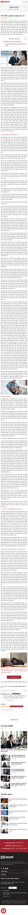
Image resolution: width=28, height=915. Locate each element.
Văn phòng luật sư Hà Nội (14, 900)
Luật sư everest (4, 900)
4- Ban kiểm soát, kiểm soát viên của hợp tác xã (15, 44)
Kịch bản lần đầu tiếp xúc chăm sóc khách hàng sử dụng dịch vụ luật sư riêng (18, 756)
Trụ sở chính (6, 890)
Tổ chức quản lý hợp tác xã (20, 681)
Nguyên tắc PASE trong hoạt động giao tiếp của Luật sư (17, 818)
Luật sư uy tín (23, 903)
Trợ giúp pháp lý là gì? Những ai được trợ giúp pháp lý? (18, 805)
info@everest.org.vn (17, 845)
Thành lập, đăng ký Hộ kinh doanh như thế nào (18, 812)
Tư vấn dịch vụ (14, 677)
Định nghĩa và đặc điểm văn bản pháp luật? (18, 799)
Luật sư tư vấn (16, 903)
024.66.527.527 (6, 896)
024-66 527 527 (20, 842)
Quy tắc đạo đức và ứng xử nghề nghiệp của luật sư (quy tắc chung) (18, 784)
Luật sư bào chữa (8, 903)
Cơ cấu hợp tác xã (8, 681)
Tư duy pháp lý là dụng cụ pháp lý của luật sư (18, 763)
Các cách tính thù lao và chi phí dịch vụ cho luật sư (18, 777)
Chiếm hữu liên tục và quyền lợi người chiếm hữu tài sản (18, 824)
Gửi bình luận (14, 719)
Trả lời (4, 700)
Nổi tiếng (7, 901)
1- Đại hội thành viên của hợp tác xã (12, 41)
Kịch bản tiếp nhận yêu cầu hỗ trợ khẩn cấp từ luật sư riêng (13, 750)
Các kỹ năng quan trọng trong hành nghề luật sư (17, 770)
